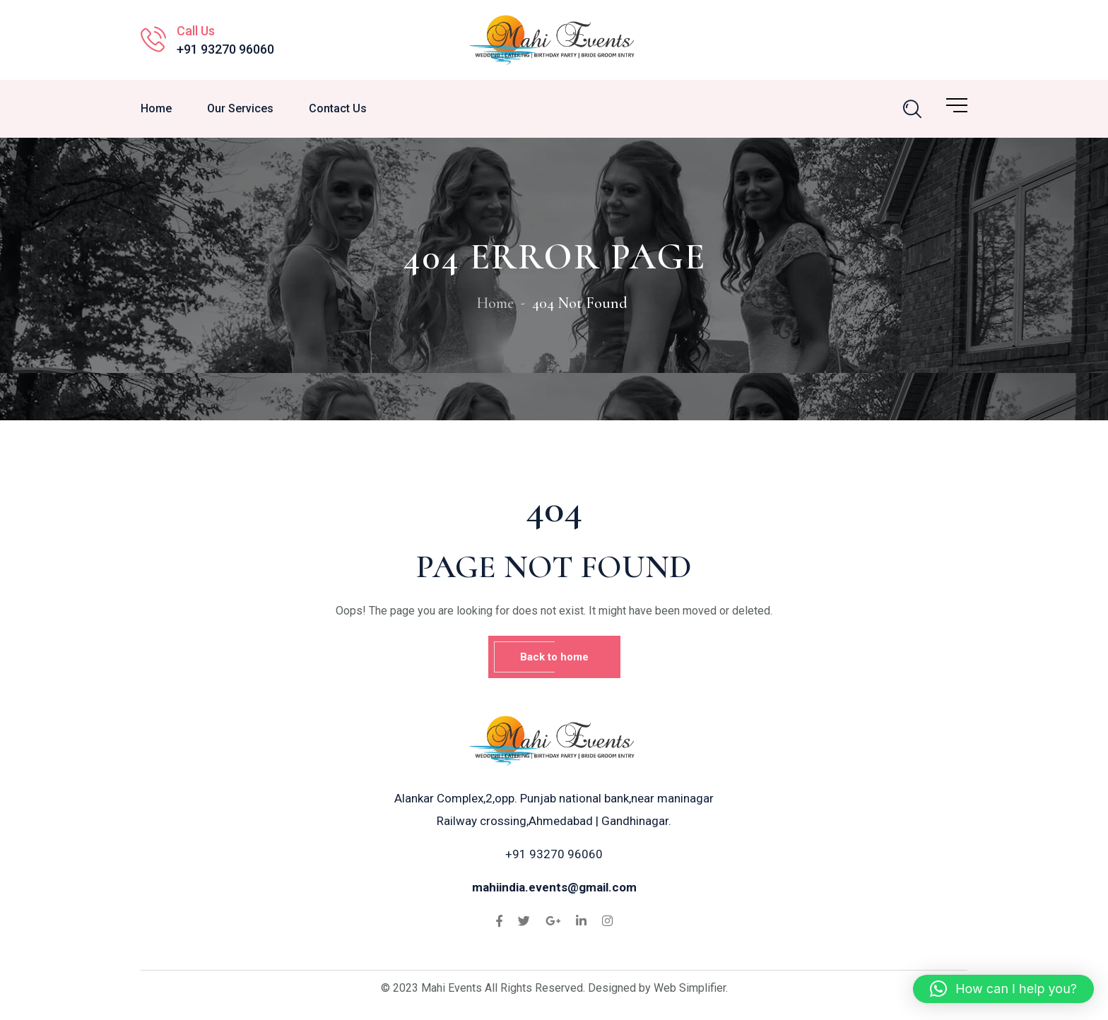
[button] (1003, 989)
